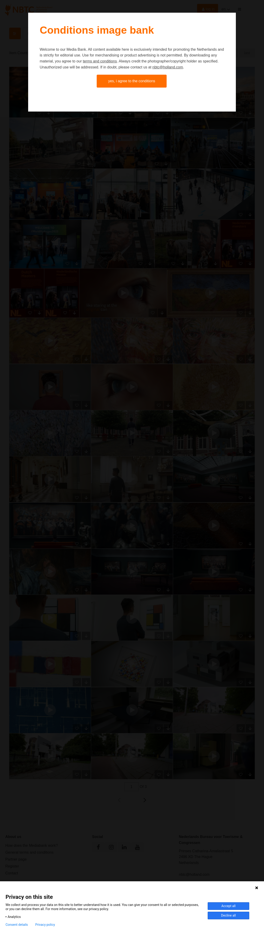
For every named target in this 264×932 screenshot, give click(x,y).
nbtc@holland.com (167, 67)
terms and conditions (100, 61)
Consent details (17, 924)
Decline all (228, 915)
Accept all (228, 906)
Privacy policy (45, 924)
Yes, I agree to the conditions (131, 81)
